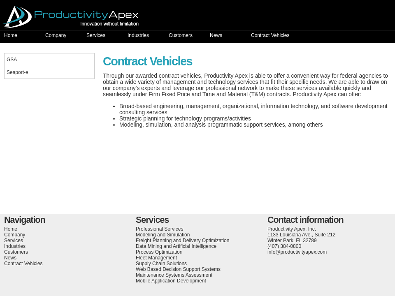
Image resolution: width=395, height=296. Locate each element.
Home (10, 35)
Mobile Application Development (171, 281)
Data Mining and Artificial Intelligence (176, 246)
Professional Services (159, 229)
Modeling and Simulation (163, 235)
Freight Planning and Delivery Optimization (182, 240)
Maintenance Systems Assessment (174, 275)
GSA (12, 59)
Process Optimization (159, 252)
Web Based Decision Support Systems (178, 269)
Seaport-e (17, 72)
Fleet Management (156, 258)
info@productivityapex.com (297, 252)
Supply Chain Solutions (161, 263)
